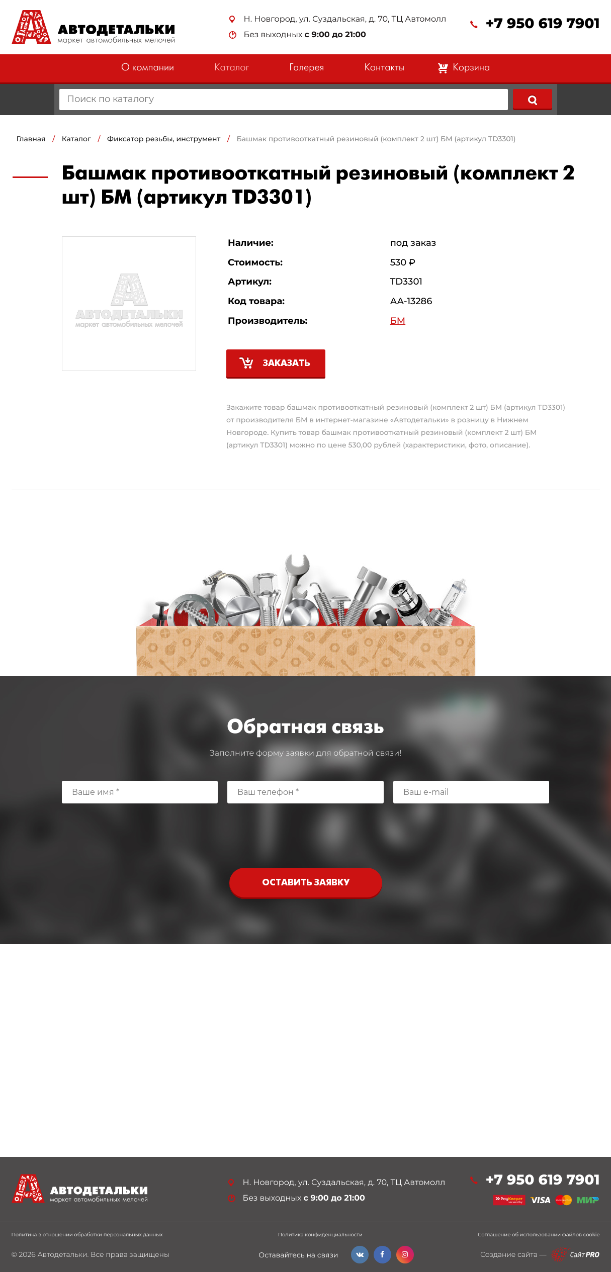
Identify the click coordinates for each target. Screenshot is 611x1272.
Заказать (286, 363)
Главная (31, 138)
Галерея (306, 68)
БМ (398, 321)
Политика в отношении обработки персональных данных (87, 1234)
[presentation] (305, 833)
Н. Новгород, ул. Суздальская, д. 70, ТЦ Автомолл (345, 19)
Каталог (231, 68)
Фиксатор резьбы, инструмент (163, 138)
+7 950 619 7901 (542, 24)
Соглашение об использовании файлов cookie (538, 1234)
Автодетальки (62, 1254)
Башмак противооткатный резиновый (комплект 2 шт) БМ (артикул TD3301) (376, 138)
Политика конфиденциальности (320, 1234)
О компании (147, 68)
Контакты (384, 68)
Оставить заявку (306, 883)
